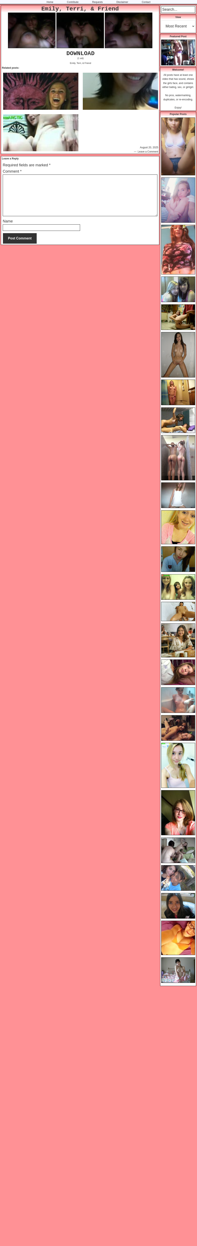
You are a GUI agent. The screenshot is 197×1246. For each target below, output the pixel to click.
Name (8, 221)
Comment (12, 171)
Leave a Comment (148, 151)
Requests (97, 2)
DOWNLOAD (80, 53)
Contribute (72, 2)
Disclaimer (122, 2)
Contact (146, 2)
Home (50, 2)
